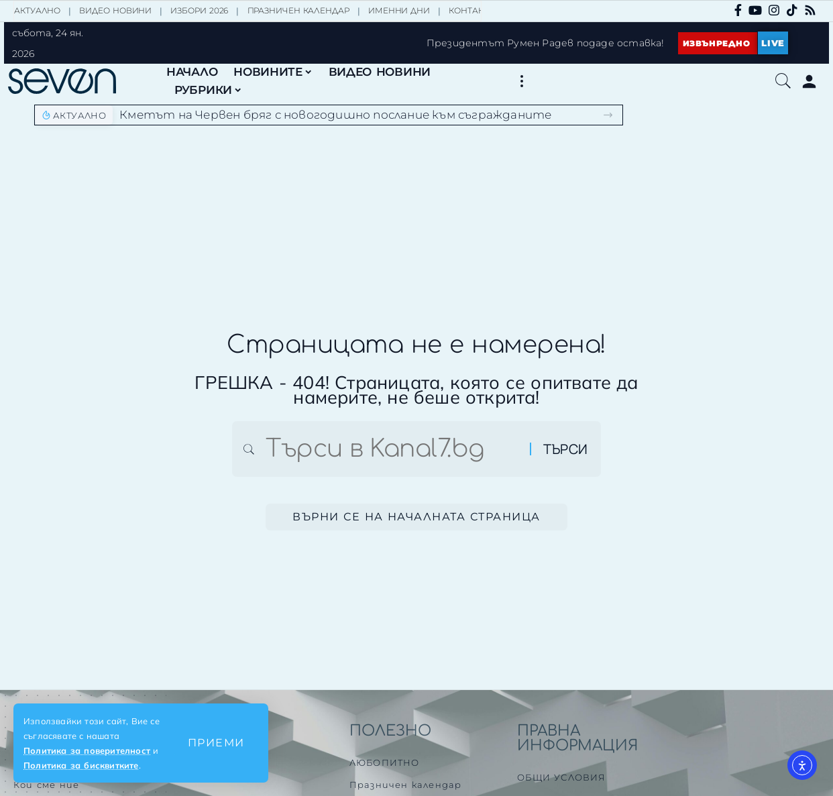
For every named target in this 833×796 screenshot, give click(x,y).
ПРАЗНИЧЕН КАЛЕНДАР (298, 10)
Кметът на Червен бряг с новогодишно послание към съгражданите (335, 114)
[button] (216, 743)
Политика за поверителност (86, 750)
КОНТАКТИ (471, 10)
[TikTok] (792, 10)
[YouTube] (755, 10)
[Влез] (809, 81)
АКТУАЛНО (37, 10)
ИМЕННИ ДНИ (399, 10)
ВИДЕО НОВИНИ (115, 10)
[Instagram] (774, 10)
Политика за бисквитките (81, 765)
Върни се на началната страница (416, 517)
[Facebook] (738, 10)
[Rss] (810, 10)
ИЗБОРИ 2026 (199, 10)
